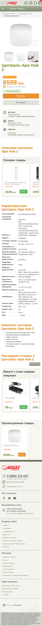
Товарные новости (9, 557)
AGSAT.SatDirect (8, 569)
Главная (6, 525)
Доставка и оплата (9, 538)
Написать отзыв (35, 364)
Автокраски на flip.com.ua (11, 586)
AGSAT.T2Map (8, 572)
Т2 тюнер (5, 595)
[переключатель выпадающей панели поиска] (26, 3)
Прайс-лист (7, 535)
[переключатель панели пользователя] (35, 3)
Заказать (21, 96)
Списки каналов (8, 563)
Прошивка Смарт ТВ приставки (14, 544)
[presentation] (38, 179)
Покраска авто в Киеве (10, 589)
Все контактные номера (15, 482)
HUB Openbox (10, 398)
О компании (7, 528)
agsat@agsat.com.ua (14, 486)
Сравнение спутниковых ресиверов (15, 575)
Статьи (5, 560)
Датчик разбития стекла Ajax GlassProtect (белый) (15, 183)
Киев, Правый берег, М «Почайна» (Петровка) (16, 510)
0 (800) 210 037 (17, 476)
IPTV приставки (7, 592)
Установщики (7, 566)
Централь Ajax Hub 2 (11, 445)
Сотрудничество (8, 531)
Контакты (6, 547)
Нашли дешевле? (12, 91)
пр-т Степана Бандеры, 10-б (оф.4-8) (20, 513)
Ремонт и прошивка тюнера (13, 541)
